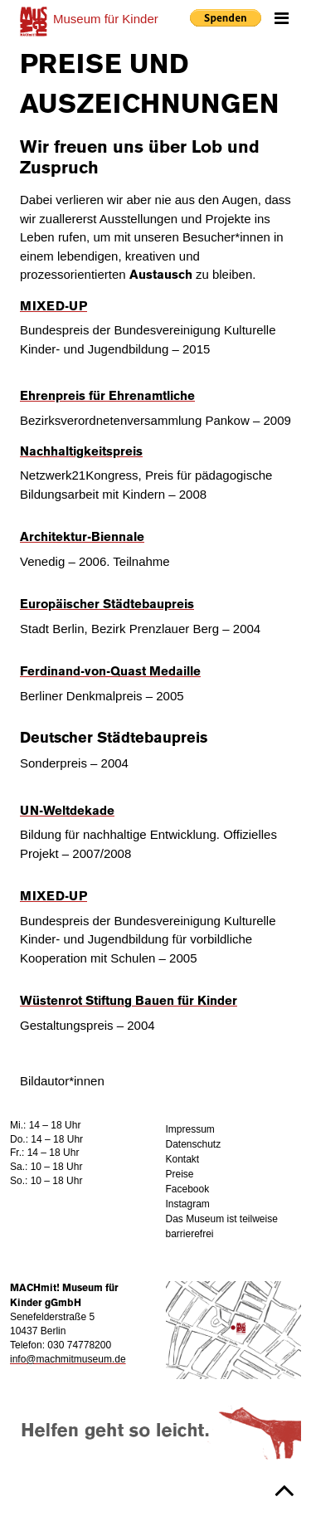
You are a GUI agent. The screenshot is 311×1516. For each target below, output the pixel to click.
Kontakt (183, 1159)
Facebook (188, 1189)
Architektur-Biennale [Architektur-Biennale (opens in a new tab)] (82, 538)
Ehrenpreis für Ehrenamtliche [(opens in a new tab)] (107, 396)
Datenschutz (193, 1144)
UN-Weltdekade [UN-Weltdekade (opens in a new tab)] (67, 811)
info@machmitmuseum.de (68, 1359)
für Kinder (105, 19)
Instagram (188, 1204)
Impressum (190, 1129)
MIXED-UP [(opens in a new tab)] (53, 307)
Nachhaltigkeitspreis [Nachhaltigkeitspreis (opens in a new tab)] (81, 452)
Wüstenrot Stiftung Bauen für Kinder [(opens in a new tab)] (128, 1001)
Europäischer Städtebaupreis (107, 605)
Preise (180, 1174)
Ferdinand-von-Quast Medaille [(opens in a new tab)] (110, 672)
